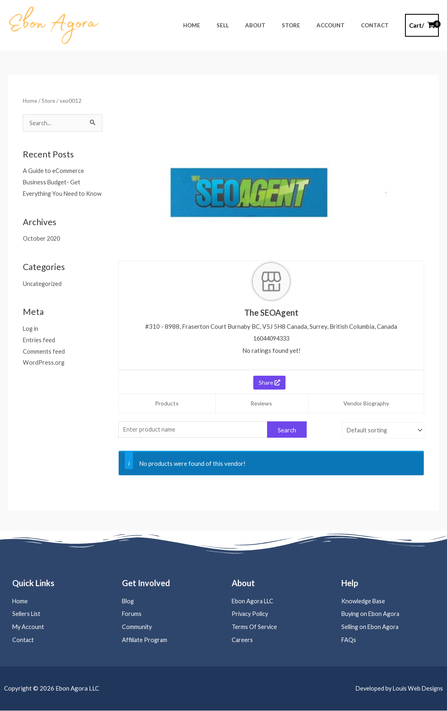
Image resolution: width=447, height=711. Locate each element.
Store (49, 100)
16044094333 (271, 338)
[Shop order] (381, 429)
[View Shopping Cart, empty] (422, 25)
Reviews (261, 402)
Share (269, 382)
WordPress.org (44, 374)
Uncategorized (43, 295)
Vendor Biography (366, 402)
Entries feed (39, 351)
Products (167, 402)
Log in (31, 340)
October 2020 (42, 250)
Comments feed (44, 362)
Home (30, 100)
